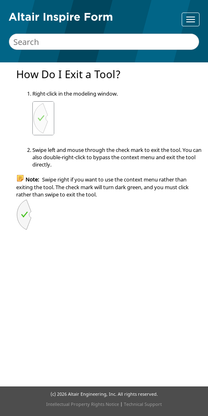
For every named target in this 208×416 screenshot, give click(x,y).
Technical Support (143, 404)
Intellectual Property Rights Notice (82, 404)
